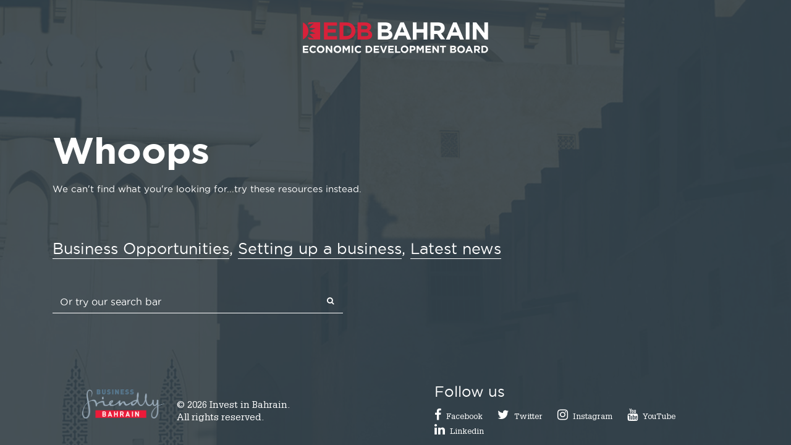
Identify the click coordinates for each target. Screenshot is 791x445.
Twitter (528, 417)
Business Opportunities (141, 248)
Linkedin (467, 432)
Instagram (592, 417)
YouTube (659, 417)
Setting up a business (320, 248)
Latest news (455, 248)
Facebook (464, 417)
